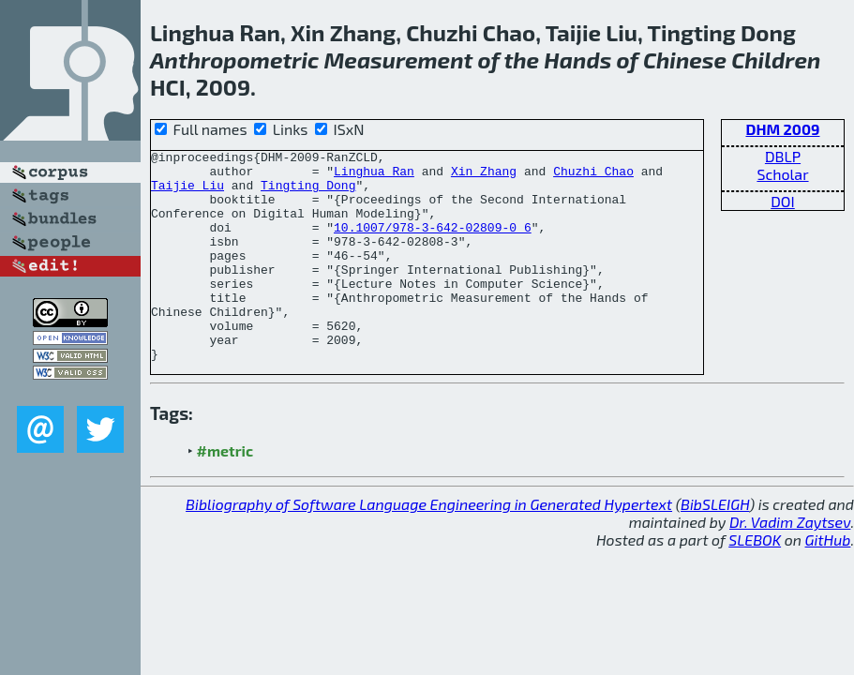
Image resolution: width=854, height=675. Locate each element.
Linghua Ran (374, 176)
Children (775, 59)
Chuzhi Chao (593, 176)
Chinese (685, 59)
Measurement (397, 59)
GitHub (828, 582)
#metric (225, 493)
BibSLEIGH (715, 546)
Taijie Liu (187, 193)
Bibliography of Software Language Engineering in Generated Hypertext (429, 546)
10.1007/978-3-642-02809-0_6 (433, 243)
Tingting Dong (308, 193)
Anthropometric (234, 59)
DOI (783, 201)
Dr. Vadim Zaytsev (789, 564)
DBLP (783, 156)
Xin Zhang (484, 176)
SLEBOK (754, 582)
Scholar (782, 174)
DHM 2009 (782, 129)
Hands (577, 59)
